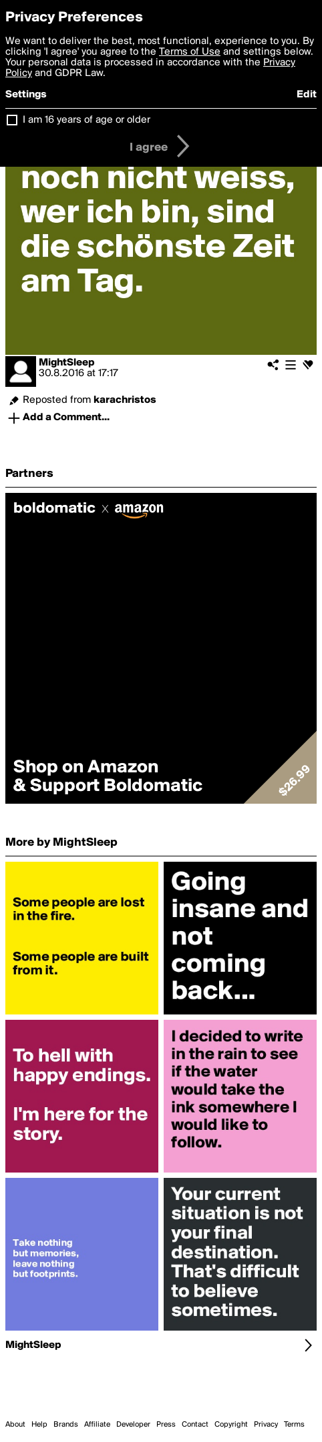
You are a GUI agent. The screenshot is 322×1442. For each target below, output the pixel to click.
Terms (294, 1425)
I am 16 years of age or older (86, 120)
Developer (133, 1425)
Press (166, 1425)
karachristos (125, 400)
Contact (195, 1425)
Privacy (266, 1425)
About (15, 1425)
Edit (307, 94)
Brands (65, 1425)
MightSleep (67, 362)
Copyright (231, 1425)
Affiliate (97, 1425)
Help (39, 1425)
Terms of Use (189, 52)
